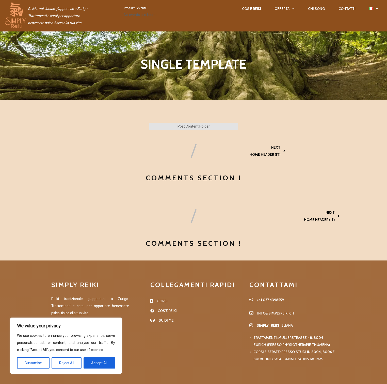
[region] (66, 346)
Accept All (99, 363)
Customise (33, 363)
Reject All (66, 363)
